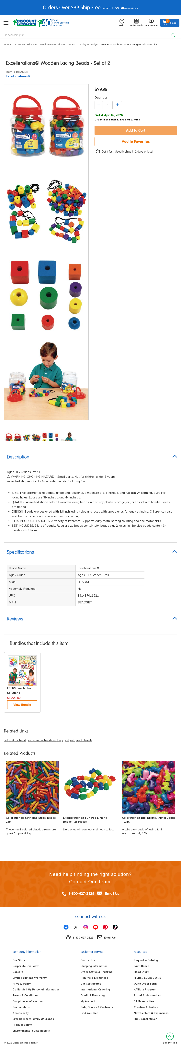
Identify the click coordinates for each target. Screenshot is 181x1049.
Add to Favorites (136, 141)
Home (7, 44)
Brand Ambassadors (147, 995)
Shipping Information (94, 966)
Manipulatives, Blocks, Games (57, 44)
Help (121, 23)
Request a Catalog (146, 960)
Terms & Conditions (25, 995)
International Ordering (95, 989)
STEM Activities (144, 1001)
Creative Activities (146, 1007)
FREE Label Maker (145, 1018)
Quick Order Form (145, 983)
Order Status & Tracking (96, 971)
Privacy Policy (22, 983)
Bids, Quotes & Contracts (97, 1007)
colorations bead (15, 740)
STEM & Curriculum (26, 44)
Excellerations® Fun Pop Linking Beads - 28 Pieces (85, 819)
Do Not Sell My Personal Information (36, 989)
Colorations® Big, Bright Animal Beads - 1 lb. (148, 819)
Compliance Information (28, 1001)
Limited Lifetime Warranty (30, 977)
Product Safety (22, 1024)
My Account (88, 1001)
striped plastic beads (78, 740)
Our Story (19, 960)
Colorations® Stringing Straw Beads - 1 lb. (32, 819)
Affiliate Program (145, 989)
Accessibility (21, 1013)
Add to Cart (135, 130)
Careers (18, 971)
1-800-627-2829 (81, 893)
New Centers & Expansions (151, 1013)
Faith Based (141, 966)
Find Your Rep (89, 1013)
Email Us (112, 893)
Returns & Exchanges (94, 977)
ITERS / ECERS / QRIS (147, 977)
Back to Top (170, 1038)
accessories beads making (45, 740)
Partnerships (21, 1007)
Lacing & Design (88, 44)
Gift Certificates (91, 983)
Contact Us (88, 960)
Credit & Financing (93, 995)
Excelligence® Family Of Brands (33, 1018)
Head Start (141, 971)
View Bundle (22, 705)
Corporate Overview (26, 966)
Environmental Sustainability (31, 1030)
